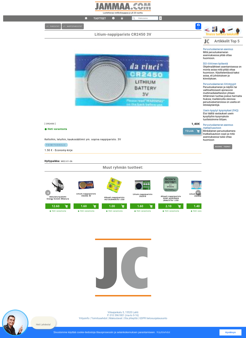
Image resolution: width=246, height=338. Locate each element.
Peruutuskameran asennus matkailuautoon (218, 126)
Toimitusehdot (99, 318)
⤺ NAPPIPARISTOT (72, 26)
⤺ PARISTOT (52, 26)
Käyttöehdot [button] (163, 332)
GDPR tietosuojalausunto (153, 318)
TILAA (189, 131)
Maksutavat (115, 318)
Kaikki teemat (222, 147)
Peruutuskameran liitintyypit (219, 84)
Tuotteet (100, 18)
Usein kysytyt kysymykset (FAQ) (220, 110)
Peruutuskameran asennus (218, 49)
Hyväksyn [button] (230, 332)
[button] (43, 322)
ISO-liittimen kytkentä (215, 63)
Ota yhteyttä (131, 318)
